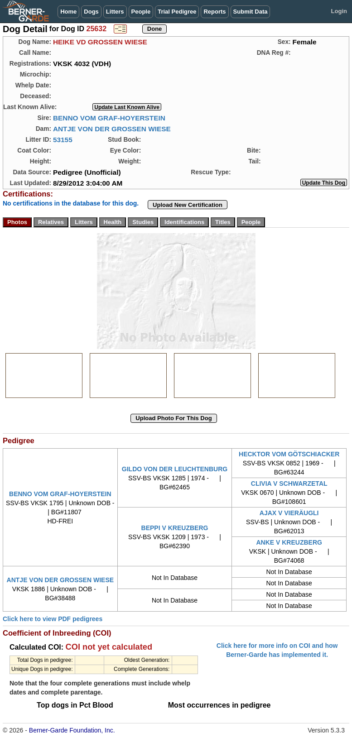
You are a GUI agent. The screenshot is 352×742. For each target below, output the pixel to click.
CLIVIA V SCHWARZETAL (289, 483)
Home (68, 11)
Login (339, 11)
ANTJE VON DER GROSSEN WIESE (112, 129)
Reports (214, 11)
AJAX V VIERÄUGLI (289, 513)
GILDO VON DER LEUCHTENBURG (174, 469)
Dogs (91, 11)
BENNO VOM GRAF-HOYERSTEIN (109, 118)
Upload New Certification (187, 204)
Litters (115, 11)
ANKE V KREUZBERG (289, 542)
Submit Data (250, 11)
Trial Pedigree (177, 11)
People (141, 11)
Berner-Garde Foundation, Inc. (72, 730)
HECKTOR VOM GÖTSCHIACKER (289, 454)
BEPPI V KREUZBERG (174, 527)
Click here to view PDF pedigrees (52, 618)
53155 (62, 140)
